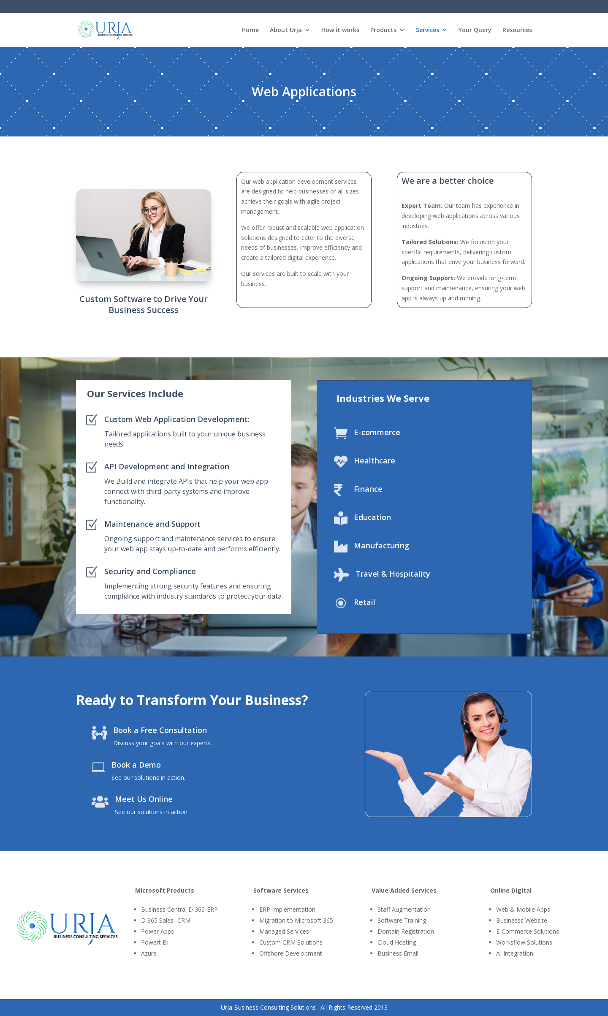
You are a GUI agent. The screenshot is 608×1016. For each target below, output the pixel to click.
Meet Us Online (144, 799)
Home (250, 30)
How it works (340, 30)
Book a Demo (136, 765)
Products (383, 30)
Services (427, 30)
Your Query (475, 30)
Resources (517, 30)
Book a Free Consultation (160, 730)
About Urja (286, 30)
